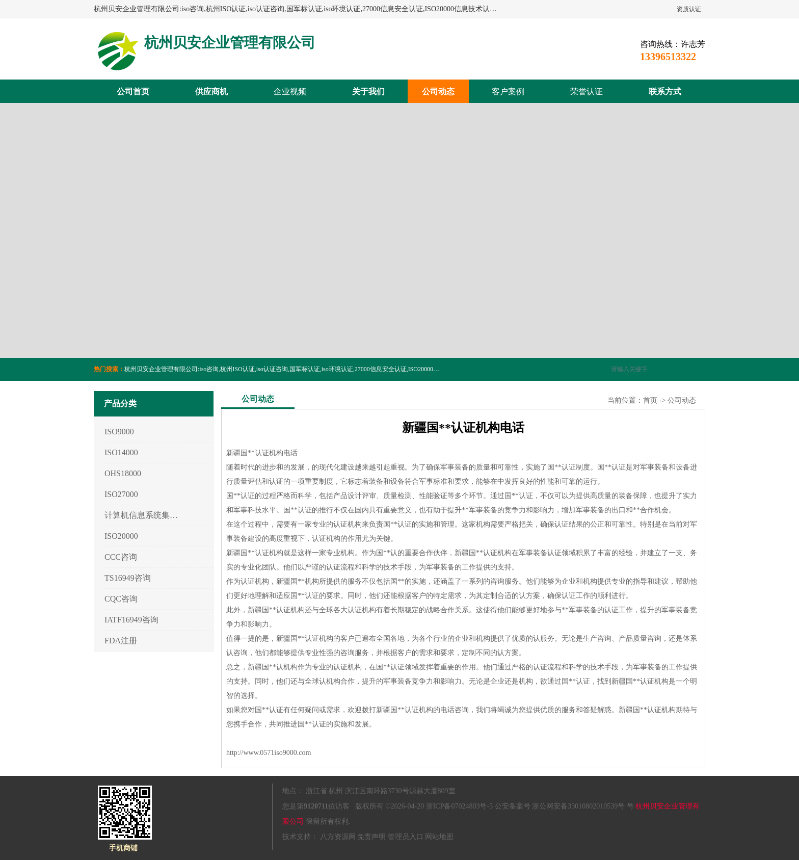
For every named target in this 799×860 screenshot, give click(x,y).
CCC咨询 (120, 557)
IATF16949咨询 (131, 619)
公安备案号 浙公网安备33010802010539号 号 (564, 806)
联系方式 (665, 91)
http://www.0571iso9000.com (268, 753)
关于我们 (368, 91)
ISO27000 (121, 494)
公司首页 (133, 91)
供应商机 (211, 91)
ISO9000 (119, 431)
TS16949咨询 (127, 578)
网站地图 (439, 837)
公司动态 (438, 91)
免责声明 (371, 837)
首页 (650, 400)
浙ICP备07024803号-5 (459, 806)
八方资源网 (338, 837)
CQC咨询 (121, 598)
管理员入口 (405, 837)
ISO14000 (121, 452)
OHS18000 (122, 473)
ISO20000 (121, 536)
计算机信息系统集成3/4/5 (141, 515)
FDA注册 (120, 640)
